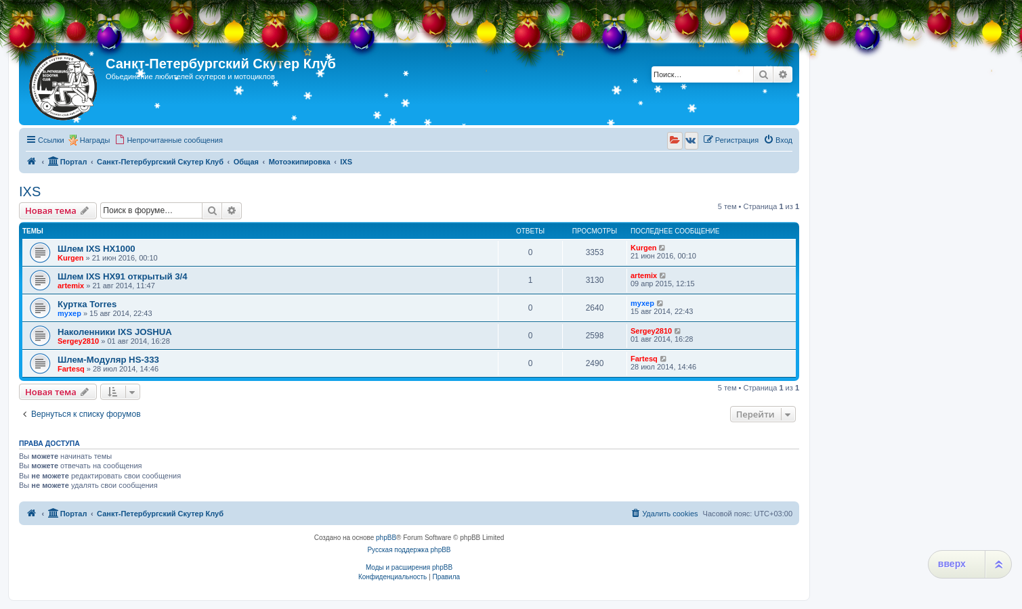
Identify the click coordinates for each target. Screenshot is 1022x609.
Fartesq (71, 369)
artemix (71, 285)
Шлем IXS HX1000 (96, 249)
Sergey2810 (78, 341)
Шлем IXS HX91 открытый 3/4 (123, 276)
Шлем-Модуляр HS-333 (108, 360)
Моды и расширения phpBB (409, 567)
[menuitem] (168, 140)
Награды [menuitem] (95, 140)
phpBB (386, 537)
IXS (30, 191)
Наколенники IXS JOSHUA (115, 332)
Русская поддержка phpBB (408, 550)
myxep (69, 313)
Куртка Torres (87, 304)
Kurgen (71, 258)
